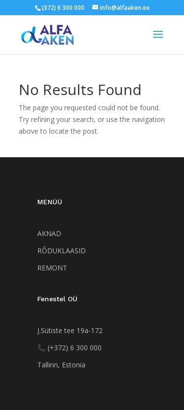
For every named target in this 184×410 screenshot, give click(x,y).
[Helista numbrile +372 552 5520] (69, 347)
